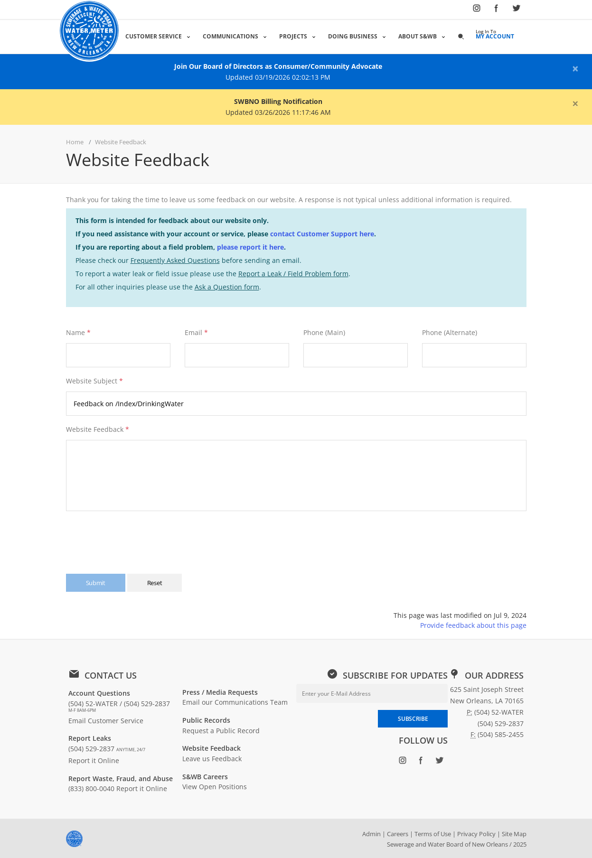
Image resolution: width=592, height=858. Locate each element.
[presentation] (138, 537)
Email (193, 332)
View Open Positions (214, 786)
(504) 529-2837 (106, 748)
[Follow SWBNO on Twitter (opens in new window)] (516, 10)
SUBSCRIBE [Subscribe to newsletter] (413, 719)
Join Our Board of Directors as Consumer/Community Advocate (278, 66)
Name (75, 332)
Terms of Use (432, 834)
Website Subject (94, 380)
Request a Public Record (221, 730)
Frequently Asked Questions (175, 260)
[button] (462, 36)
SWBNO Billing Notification (278, 101)
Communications (231, 36)
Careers (397, 834)
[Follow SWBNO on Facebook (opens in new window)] (497, 10)
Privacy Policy (476, 834)
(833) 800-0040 (91, 788)
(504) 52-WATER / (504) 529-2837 (119, 706)
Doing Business (353, 36)
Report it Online (93, 760)
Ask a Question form (227, 286)
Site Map (514, 834)
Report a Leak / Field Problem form (293, 273)
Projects (294, 36)
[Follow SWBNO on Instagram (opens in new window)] (477, 10)
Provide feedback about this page (473, 625)
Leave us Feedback (212, 758)
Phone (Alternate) (449, 332)
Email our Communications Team (235, 702)
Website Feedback (97, 429)
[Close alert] (575, 68)
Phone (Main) (324, 332)
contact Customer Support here (322, 233)
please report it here (250, 247)
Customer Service (154, 36)
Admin (371, 834)
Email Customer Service (105, 720)
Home (75, 142)
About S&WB (418, 36)
